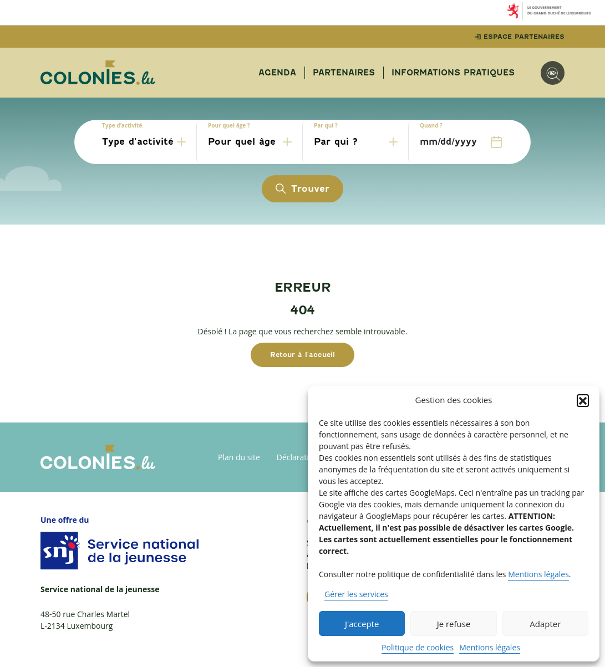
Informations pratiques (453, 72)
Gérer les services (356, 594)
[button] (582, 400)
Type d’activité (122, 125)
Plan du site (239, 457)
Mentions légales (538, 574)
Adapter (545, 623)
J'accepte (362, 623)
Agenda (277, 72)
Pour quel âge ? (229, 125)
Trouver (302, 189)
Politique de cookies (418, 647)
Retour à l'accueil (302, 354)
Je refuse (454, 623)
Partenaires (344, 72)
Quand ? (431, 125)
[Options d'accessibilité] (553, 73)
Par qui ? (326, 125)
